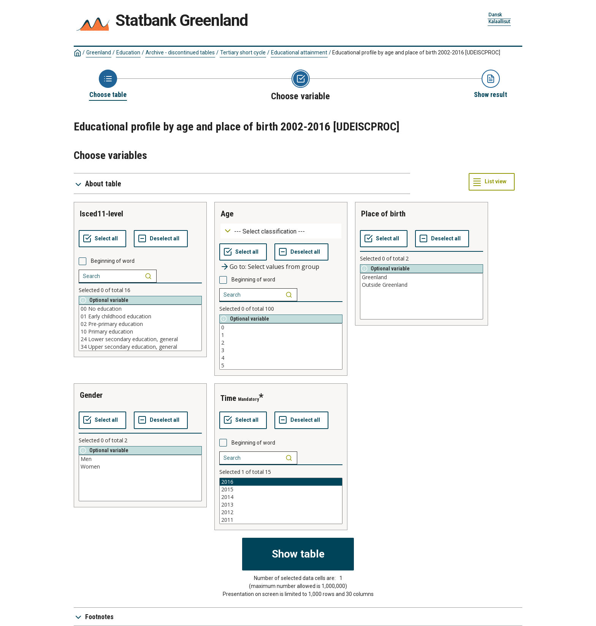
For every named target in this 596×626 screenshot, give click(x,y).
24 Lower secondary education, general (140, 339)
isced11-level (101, 213)
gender (91, 395)
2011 (281, 520)
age (226, 213)
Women (140, 466)
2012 (281, 512)
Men (140, 459)
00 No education (140, 309)
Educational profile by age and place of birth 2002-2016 (416, 52)
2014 (281, 497)
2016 (281, 482)
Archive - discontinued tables (180, 52)
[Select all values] (102, 239)
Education (128, 52)
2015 (281, 489)
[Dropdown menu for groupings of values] (280, 231)
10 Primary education (140, 331)
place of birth (383, 213)
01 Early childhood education (140, 316)
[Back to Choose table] (108, 84)
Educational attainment (299, 52)
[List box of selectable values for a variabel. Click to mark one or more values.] (140, 328)
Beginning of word (113, 261)
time (228, 398)
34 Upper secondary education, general (140, 347)
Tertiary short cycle (243, 52)
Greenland (98, 52)
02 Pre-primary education (140, 324)
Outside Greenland (421, 285)
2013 (281, 504)
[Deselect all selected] (161, 239)
